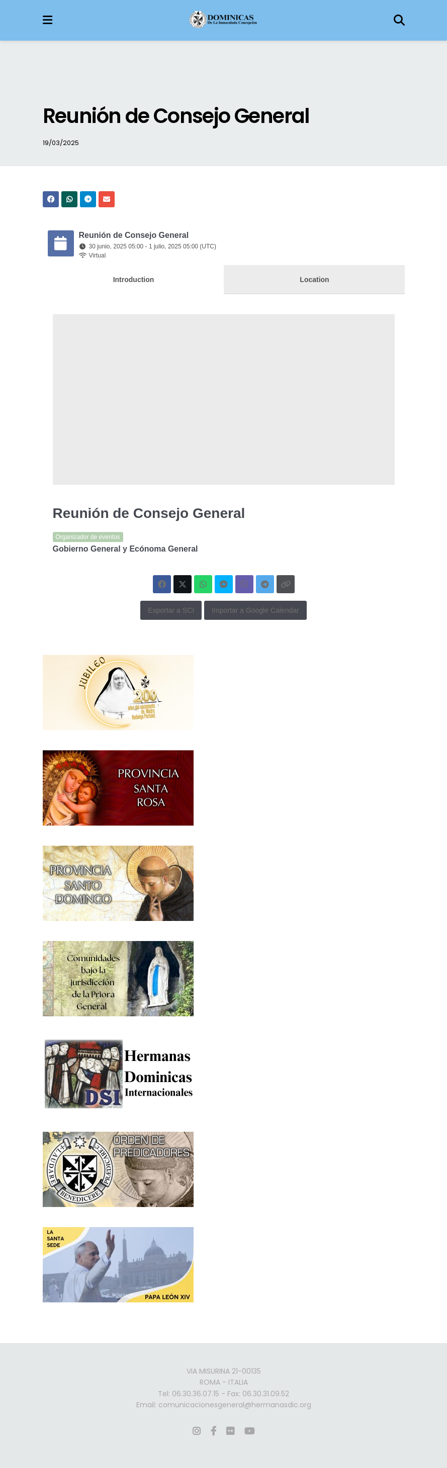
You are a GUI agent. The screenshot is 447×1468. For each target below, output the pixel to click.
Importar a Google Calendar (255, 610)
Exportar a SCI (171, 610)
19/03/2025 (61, 143)
